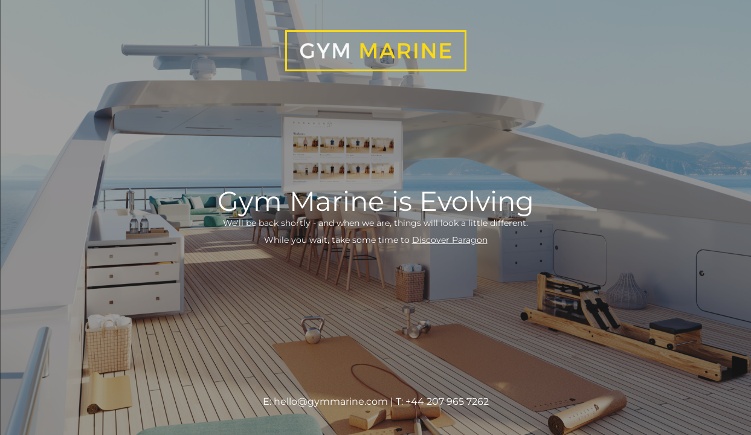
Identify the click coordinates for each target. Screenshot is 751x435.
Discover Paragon (450, 239)
